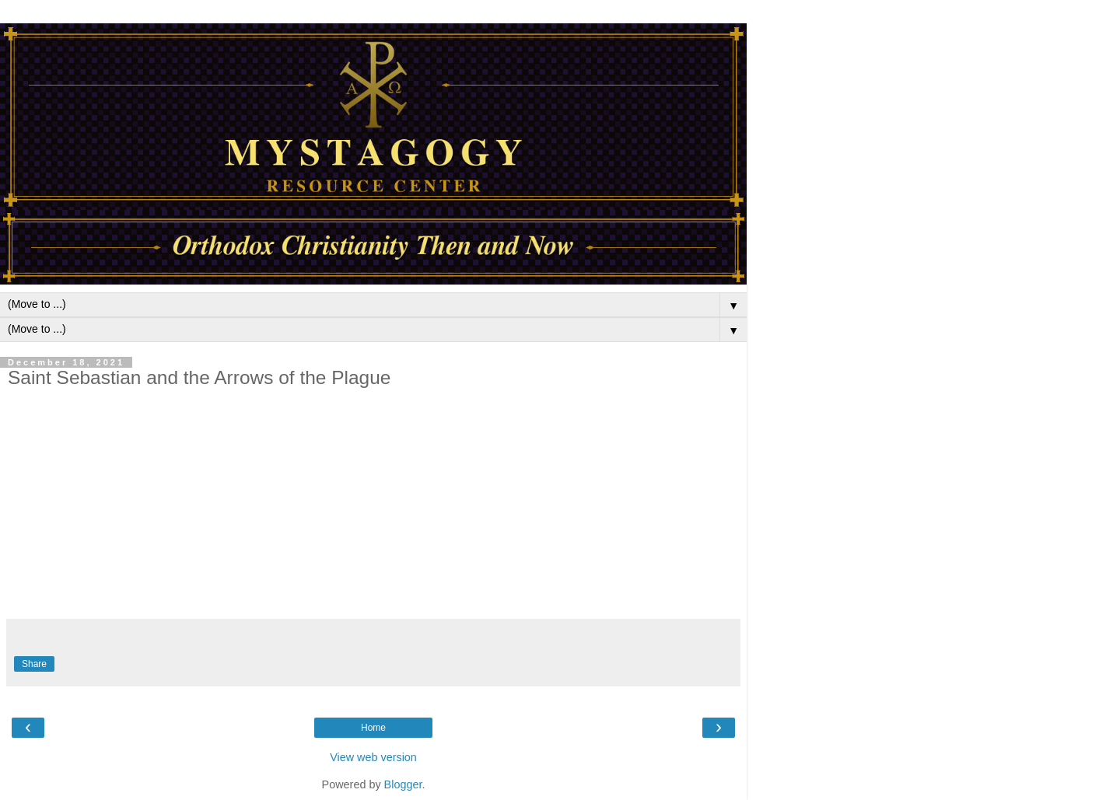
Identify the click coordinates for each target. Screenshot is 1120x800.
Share (34, 664)
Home (373, 727)
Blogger (403, 784)
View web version (373, 757)
